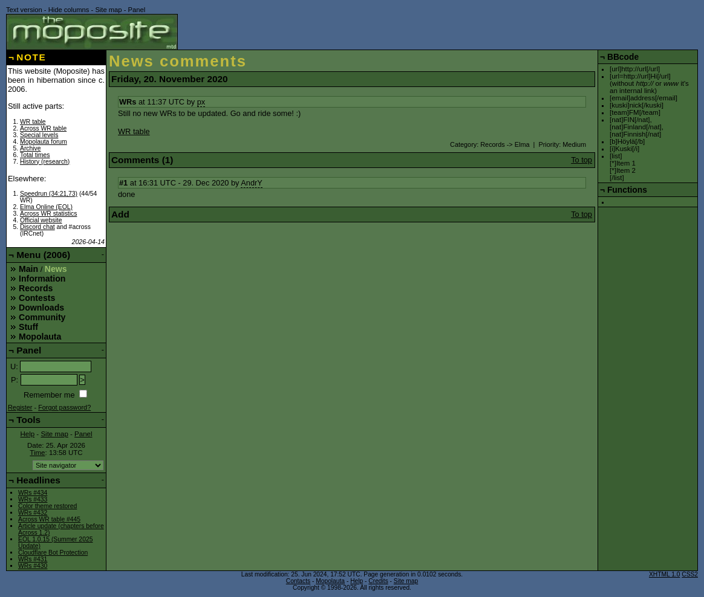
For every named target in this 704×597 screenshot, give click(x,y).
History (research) (45, 161)
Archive (30, 148)
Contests (37, 298)
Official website (41, 220)
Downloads (41, 307)
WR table (134, 131)
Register (20, 407)
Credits (378, 581)
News (56, 269)
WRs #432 (32, 512)
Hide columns (69, 9)
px (201, 101)
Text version (24, 9)
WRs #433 (32, 499)
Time (37, 452)
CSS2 (690, 574)
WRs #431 (32, 559)
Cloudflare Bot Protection (53, 552)
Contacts (298, 581)
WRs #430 (32, 566)
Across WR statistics (48, 213)
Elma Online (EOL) (46, 207)
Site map (108, 9)
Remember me (49, 394)
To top (581, 159)
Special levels (39, 135)
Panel (137, 9)
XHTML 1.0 (664, 574)
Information (42, 278)
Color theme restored (47, 506)
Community (42, 317)
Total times (35, 155)
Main (28, 269)
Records (36, 288)
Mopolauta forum (43, 141)
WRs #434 (32, 492)
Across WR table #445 (49, 519)
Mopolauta (40, 336)
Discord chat (37, 227)
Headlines (38, 480)
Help (27, 433)
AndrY (251, 182)
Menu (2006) (43, 255)
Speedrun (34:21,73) (48, 193)
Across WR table (43, 128)
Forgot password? (64, 407)
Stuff (28, 327)
